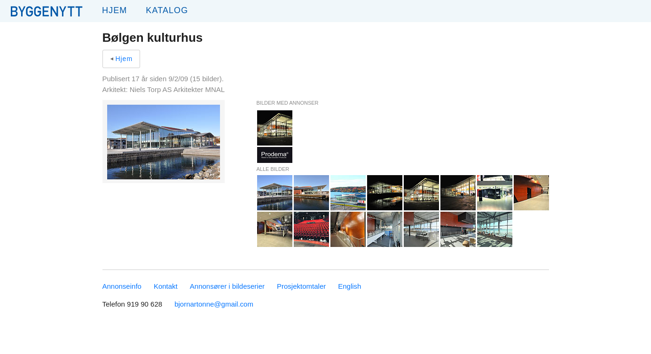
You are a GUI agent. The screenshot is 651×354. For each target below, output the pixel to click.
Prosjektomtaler (301, 286)
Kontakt (166, 286)
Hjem (114, 10)
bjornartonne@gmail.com (213, 304)
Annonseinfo (121, 286)
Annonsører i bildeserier (227, 286)
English (349, 286)
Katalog (167, 10)
